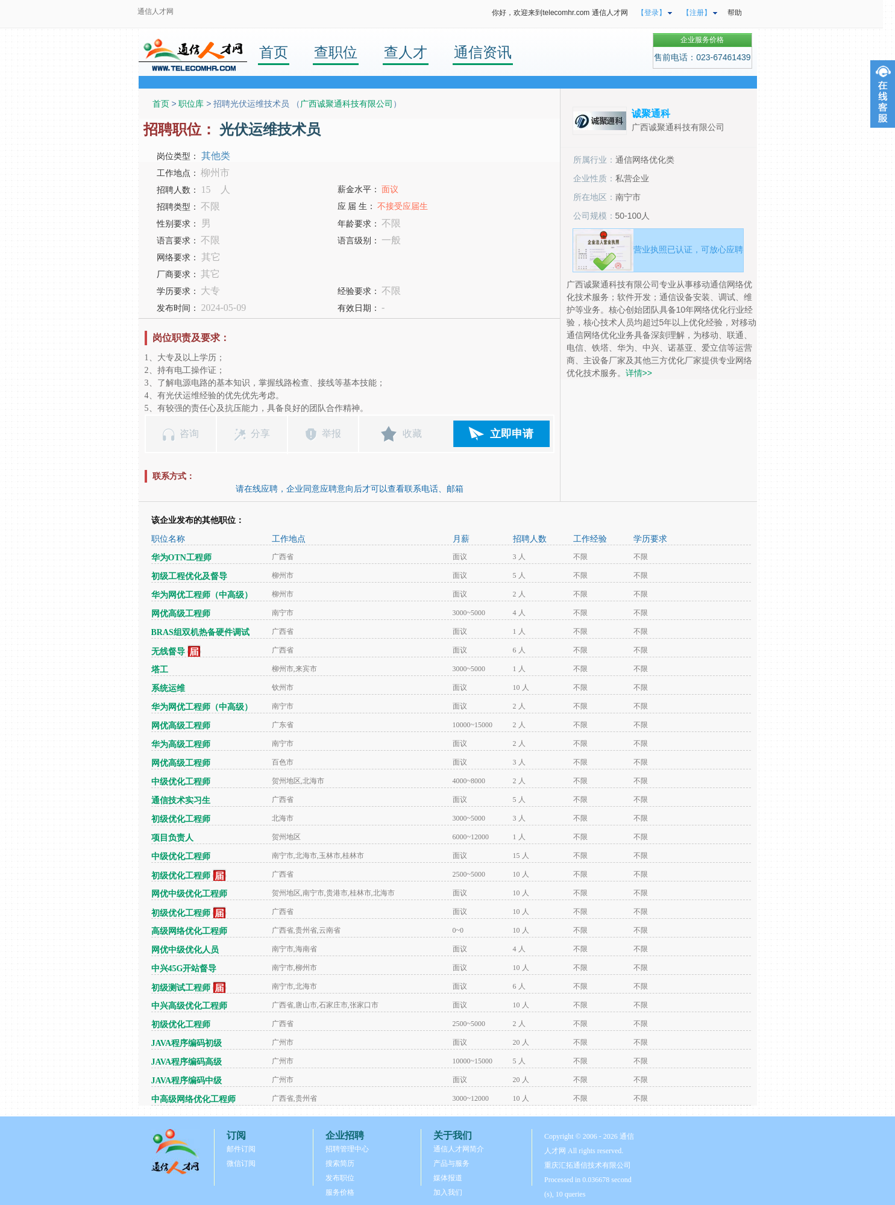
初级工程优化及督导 (189, 576)
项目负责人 (172, 837)
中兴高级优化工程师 (189, 1005)
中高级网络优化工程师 (193, 1099)
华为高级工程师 (180, 744)
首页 (273, 52)
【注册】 (696, 12)
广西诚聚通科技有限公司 (346, 103)
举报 (331, 433)
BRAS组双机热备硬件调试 (200, 632)
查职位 (335, 52)
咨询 (189, 433)
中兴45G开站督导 (184, 968)
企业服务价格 (702, 40)
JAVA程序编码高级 (186, 1061)
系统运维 (168, 688)
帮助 (734, 12)
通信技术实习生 (180, 800)
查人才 (405, 52)
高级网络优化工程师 (189, 931)
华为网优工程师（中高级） (202, 594)
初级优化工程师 (180, 819)
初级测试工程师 (180, 987)
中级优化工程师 (180, 781)
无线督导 (168, 651)
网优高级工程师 (180, 613)
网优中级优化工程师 (189, 893)
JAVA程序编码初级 (186, 1043)
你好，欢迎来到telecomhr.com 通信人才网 (559, 12)
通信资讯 (483, 52)
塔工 (159, 669)
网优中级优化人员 (185, 949)
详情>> (639, 373)
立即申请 (511, 434)
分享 (260, 433)
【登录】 (651, 12)
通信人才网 (155, 11)
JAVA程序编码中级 (186, 1080)
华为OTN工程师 (181, 557)
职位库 (191, 103)
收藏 (412, 433)
